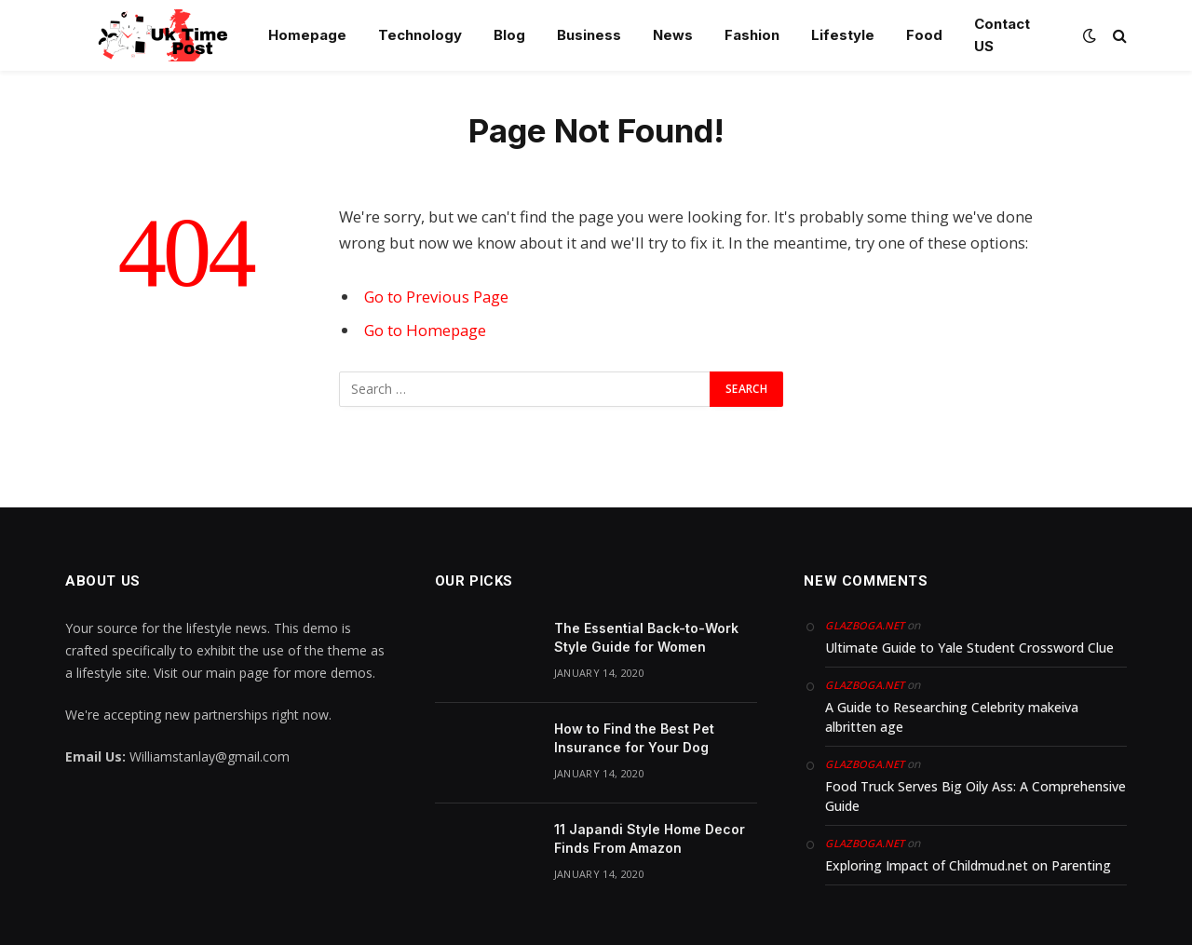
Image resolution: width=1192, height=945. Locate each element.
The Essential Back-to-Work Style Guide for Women (646, 637)
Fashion (752, 35)
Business (589, 35)
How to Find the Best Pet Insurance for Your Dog (634, 738)
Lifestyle (842, 35)
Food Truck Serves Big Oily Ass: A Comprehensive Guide (975, 796)
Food (924, 35)
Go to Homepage (425, 330)
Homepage (307, 35)
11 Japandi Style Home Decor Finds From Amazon (649, 838)
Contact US (1002, 35)
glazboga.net (864, 625)
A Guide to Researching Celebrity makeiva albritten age (951, 717)
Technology (420, 35)
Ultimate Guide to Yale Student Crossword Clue (969, 647)
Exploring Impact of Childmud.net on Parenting (968, 865)
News (673, 35)
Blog (509, 35)
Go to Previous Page (436, 296)
